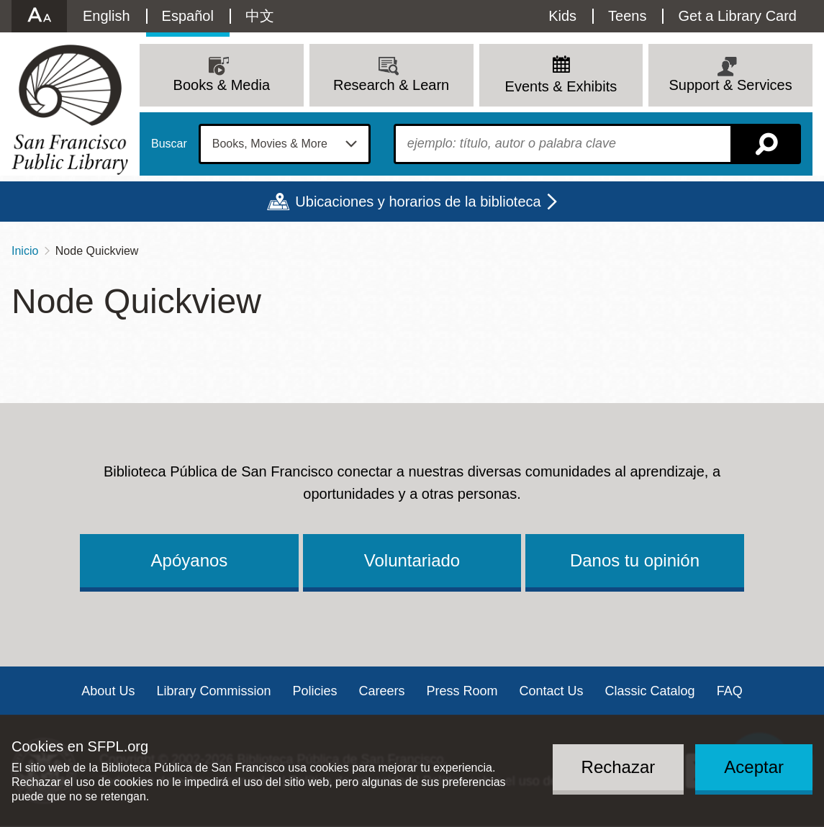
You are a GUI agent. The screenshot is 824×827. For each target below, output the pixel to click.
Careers (381, 691)
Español (188, 16)
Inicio (25, 251)
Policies (314, 691)
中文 (259, 16)
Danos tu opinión (635, 560)
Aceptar (754, 767)
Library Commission (213, 691)
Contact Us (552, 691)
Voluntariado (412, 560)
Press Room (462, 691)
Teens (627, 16)
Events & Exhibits (561, 86)
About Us (108, 691)
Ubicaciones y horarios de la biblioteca (417, 201)
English (106, 16)
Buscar (169, 144)
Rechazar (618, 767)
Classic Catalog (650, 691)
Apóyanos (189, 560)
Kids (562, 16)
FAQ (730, 691)
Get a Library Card (737, 16)
